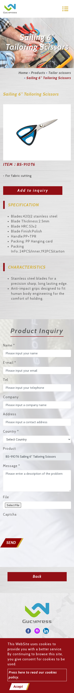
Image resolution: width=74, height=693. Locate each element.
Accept (18, 686)
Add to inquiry (32, 190)
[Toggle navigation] (65, 9)
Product (9, 449)
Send (11, 542)
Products (38, 73)
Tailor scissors (59, 73)
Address (9, 414)
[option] (37, 132)
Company (11, 397)
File (6, 497)
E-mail (9, 363)
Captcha (10, 514)
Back (37, 576)
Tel (5, 380)
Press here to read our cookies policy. (33, 674)
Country (11, 431)
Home (23, 73)
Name (9, 345)
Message (11, 466)
